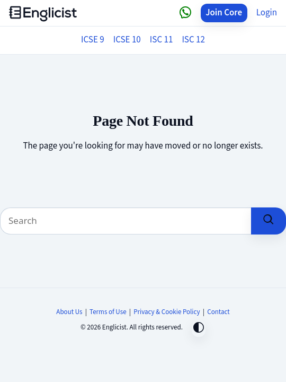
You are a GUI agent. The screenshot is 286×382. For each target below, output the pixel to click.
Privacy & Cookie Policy (166, 312)
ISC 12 (193, 39)
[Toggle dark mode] (198, 328)
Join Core (223, 12)
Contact (218, 312)
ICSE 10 (127, 39)
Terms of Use (108, 312)
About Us (69, 312)
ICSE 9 (92, 39)
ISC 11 (161, 39)
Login (266, 12)
